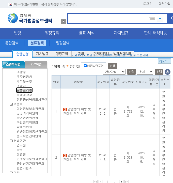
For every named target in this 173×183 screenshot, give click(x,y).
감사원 (21, 143)
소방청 (21, 70)
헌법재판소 (24, 166)
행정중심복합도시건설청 (33, 97)
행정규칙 (52, 31)
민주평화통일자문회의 (32, 157)
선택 (112, 64)
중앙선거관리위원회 (30, 161)
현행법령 (22, 52)
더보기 (163, 59)
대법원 (21, 152)
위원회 (18, 102)
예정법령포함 (95, 63)
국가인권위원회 (27, 115)
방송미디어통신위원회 (32, 129)
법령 (17, 31)
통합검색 (11, 41)
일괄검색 (62, 41)
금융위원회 (24, 125)
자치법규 (121, 31)
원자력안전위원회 (29, 134)
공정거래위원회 (27, 111)
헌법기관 (20, 138)
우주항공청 (24, 74)
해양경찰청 (24, 92)
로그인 (147, 2)
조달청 (21, 83)
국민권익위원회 (27, 120)
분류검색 (37, 41)
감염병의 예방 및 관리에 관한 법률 (77, 109)
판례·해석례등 (155, 31)
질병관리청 (24, 88)
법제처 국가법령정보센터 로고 (30, 16)
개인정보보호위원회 (30, 106)
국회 (20, 147)
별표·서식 (86, 31)
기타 (17, 170)
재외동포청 (24, 79)
